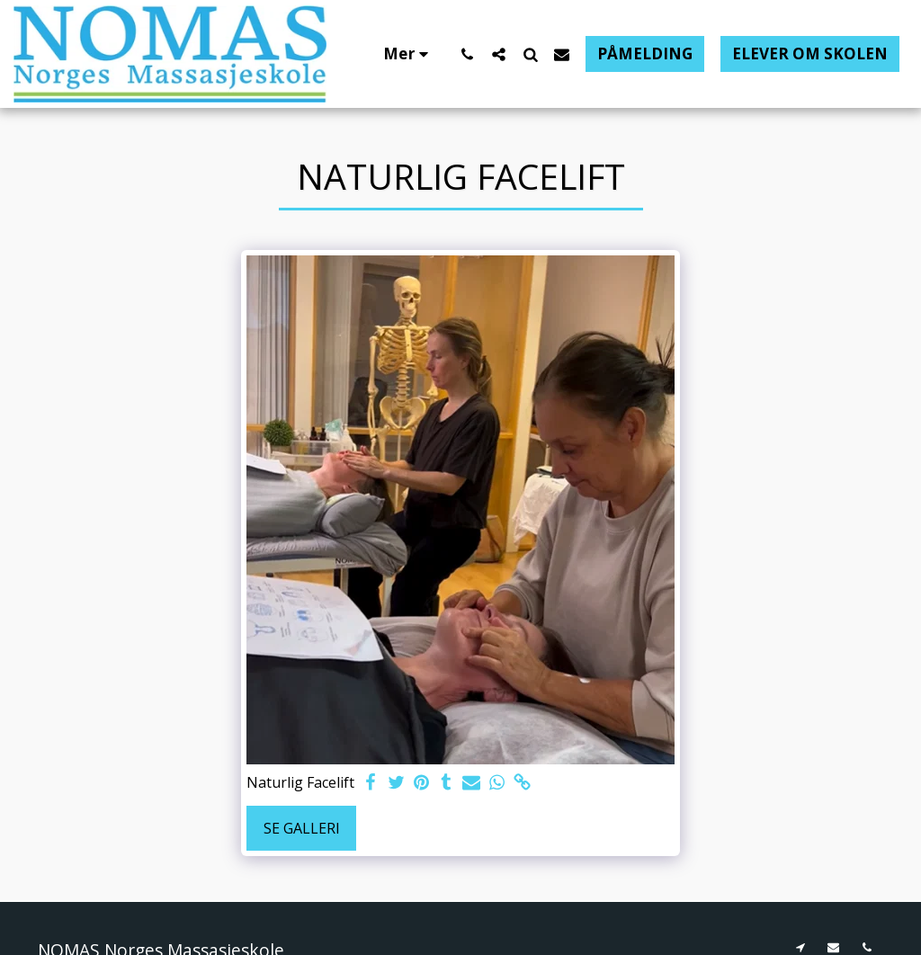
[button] (467, 54)
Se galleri (302, 828)
